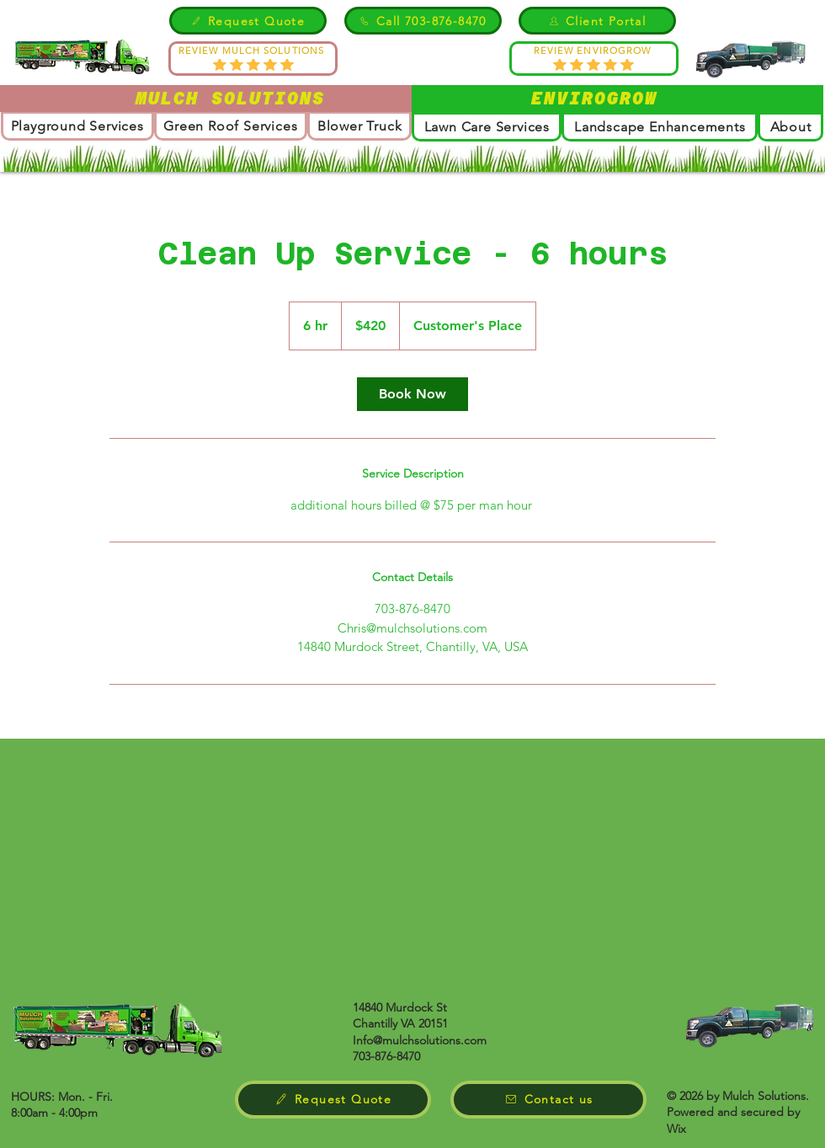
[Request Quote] (248, 21)
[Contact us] (548, 1100)
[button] (790, 126)
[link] (412, 394)
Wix (676, 1128)
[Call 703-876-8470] (423, 21)
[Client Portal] (597, 21)
